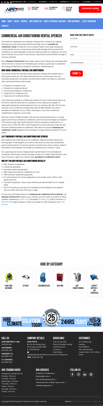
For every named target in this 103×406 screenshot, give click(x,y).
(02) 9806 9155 (43, 199)
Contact (5, 26)
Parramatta (69, 2)
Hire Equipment (74, 21)
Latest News (57, 352)
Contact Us (57, 349)
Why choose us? (35, 21)
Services (24, 21)
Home (4, 21)
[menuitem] (4, 21)
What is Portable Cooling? (55, 21)
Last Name (73, 46)
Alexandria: (13, 349)
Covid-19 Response (60, 354)
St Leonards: (13, 361)
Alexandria (48, 2)
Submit (76, 73)
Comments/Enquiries (77, 63)
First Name (73, 38)
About (9, 21)
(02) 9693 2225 (23, 199)
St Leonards (91, 2)
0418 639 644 (33, 349)
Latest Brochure (89, 21)
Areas (16, 21)
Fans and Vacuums (86, 349)
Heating (82, 344)
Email (72, 55)
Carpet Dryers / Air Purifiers (89, 352)
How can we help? (59, 342)
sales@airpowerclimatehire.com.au (40, 354)
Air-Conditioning (85, 342)
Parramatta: (13, 355)
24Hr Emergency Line (24, 2)
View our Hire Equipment (90, 9)
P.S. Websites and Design (81, 401)
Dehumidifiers (84, 347)
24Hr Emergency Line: (13, 343)
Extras (81, 354)
